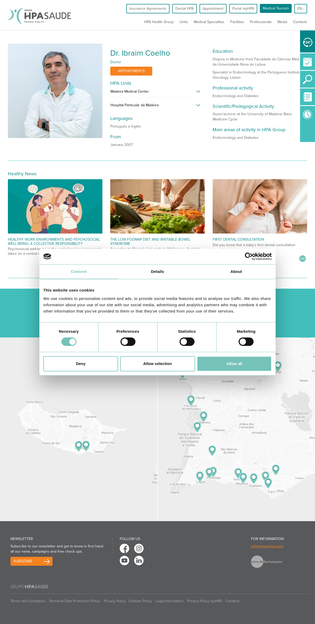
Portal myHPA (243, 8)
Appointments (131, 71)
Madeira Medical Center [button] (130, 91)
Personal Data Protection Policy (74, 601)
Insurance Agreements (147, 8)
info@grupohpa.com (267, 546)
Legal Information (169, 601)
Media (282, 22)
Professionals (261, 22)
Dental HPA (184, 8)
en (300, 8)
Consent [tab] (79, 271)
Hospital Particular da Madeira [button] (135, 105)
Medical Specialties (209, 22)
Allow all (234, 363)
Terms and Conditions (28, 601)
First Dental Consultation (238, 239)
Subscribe (23, 561)
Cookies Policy (140, 601)
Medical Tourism (276, 8)
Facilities (237, 22)
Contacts (300, 22)
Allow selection (157, 363)
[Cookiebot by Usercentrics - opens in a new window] (249, 256)
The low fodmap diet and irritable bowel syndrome (150, 241)
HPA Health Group (159, 22)
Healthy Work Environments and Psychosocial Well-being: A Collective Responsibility (54, 241)
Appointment (213, 8)
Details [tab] (157, 271)
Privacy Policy (115, 601)
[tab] (157, 93)
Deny (81, 363)
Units (184, 22)
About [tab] (236, 271)
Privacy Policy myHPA (204, 601)
